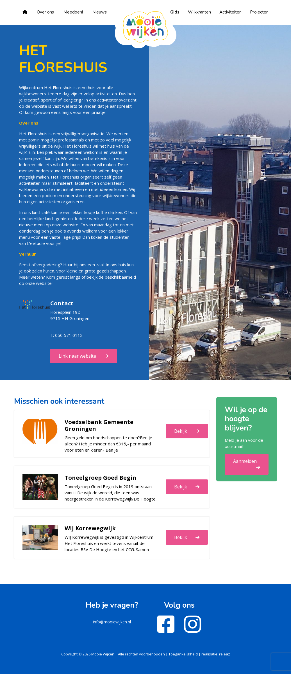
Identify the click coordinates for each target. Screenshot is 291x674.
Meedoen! (73, 12)
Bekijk (180, 431)
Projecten (259, 12)
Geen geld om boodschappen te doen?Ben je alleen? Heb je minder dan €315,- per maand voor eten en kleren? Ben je (108, 444)
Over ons (45, 12)
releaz (224, 654)
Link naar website (77, 356)
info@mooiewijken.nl (112, 622)
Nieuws (99, 12)
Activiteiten (230, 12)
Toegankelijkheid (183, 654)
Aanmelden (245, 461)
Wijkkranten (199, 12)
